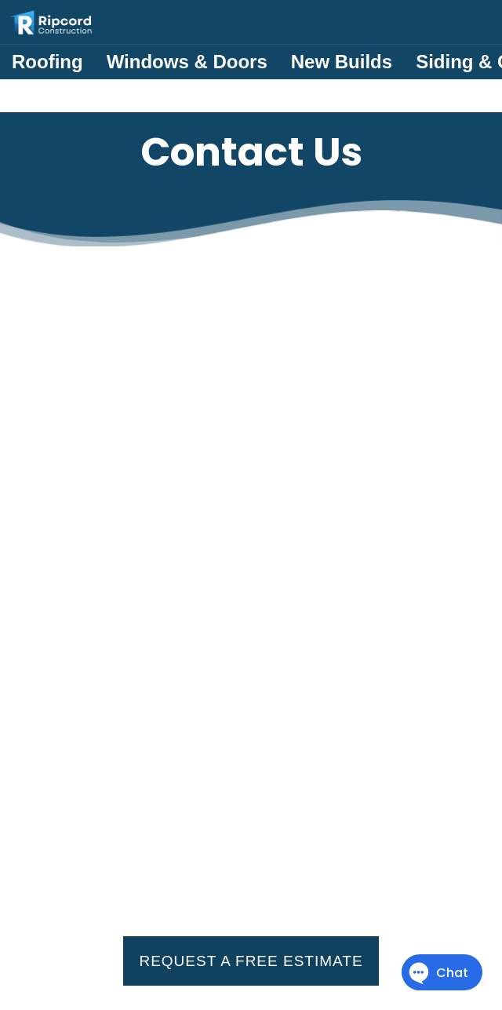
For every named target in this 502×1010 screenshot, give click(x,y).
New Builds (341, 61)
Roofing (47, 61)
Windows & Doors (187, 61)
